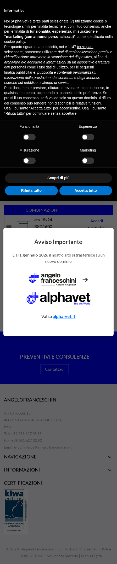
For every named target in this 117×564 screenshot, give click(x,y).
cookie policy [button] (14, 41)
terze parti (85, 47)
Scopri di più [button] (58, 178)
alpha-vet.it (64, 316)
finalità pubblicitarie (19, 72)
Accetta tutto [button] (85, 190)
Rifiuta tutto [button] (31, 190)
